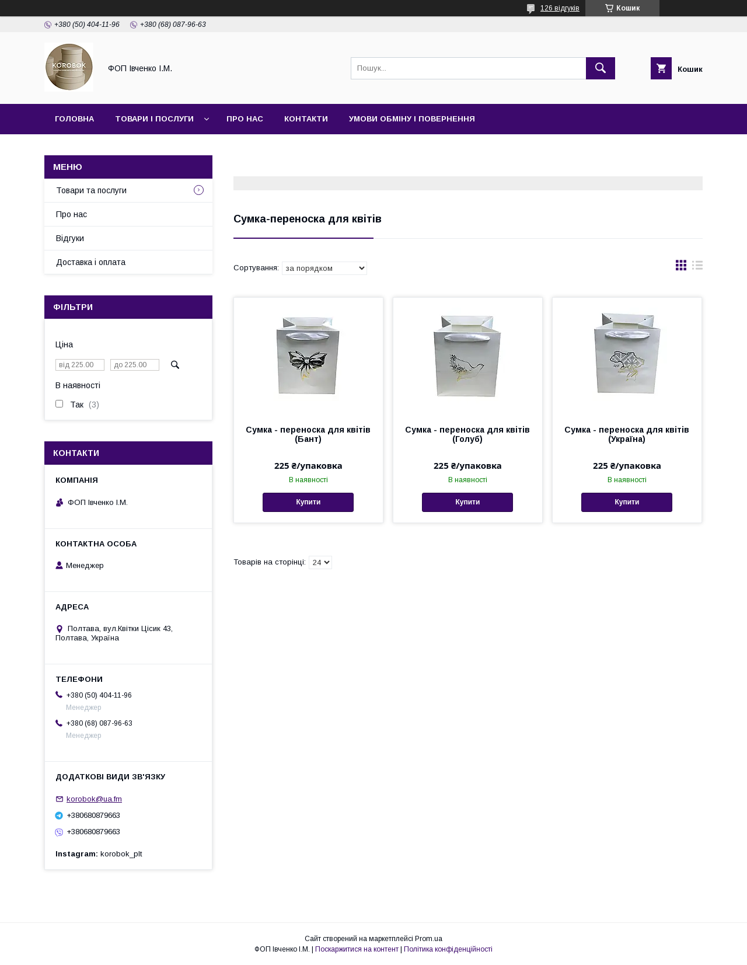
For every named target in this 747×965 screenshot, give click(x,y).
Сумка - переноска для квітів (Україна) (626, 434)
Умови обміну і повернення (412, 118)
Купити (308, 502)
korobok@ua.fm (94, 799)
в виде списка (697, 268)
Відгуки (70, 238)
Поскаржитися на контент (357, 949)
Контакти (306, 118)
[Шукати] (600, 68)
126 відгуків (560, 8)
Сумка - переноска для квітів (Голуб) (467, 434)
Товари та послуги (91, 190)
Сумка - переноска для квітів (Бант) (308, 434)
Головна (74, 118)
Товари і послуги (154, 118)
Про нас (244, 118)
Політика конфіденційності (448, 949)
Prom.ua (428, 939)
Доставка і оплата (90, 262)
